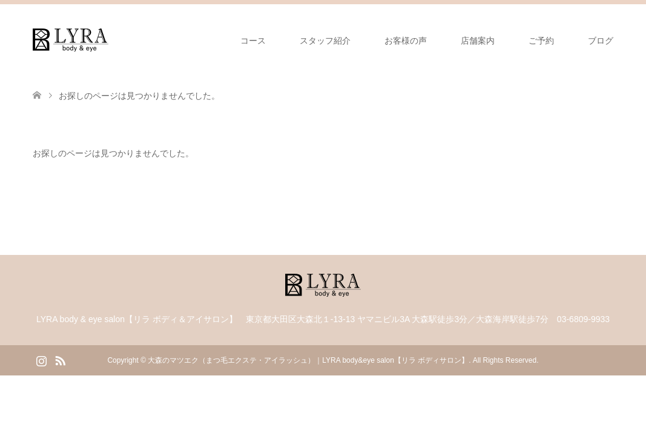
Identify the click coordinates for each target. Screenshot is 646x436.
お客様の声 (405, 40)
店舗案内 (478, 40)
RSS (60, 359)
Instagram (41, 359)
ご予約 (541, 40)
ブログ (600, 40)
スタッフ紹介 (325, 40)
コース (253, 40)
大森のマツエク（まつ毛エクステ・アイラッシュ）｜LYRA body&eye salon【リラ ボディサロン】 (308, 360)
